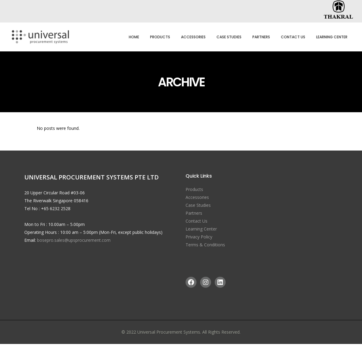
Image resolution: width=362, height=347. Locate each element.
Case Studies (198, 205)
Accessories (197, 197)
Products (194, 189)
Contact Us (196, 221)
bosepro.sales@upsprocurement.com (74, 240)
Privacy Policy (199, 237)
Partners (194, 213)
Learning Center (201, 229)
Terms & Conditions (205, 245)
